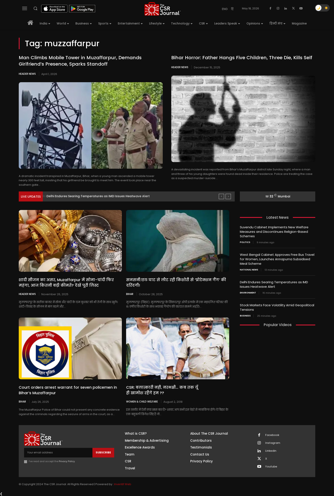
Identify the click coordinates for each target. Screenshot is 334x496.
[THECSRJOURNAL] (162, 9)
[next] (228, 196)
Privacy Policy (67, 461)
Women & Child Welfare (142, 401)
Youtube (271, 467)
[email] (58, 452)
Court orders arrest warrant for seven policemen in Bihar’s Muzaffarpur (68, 390)
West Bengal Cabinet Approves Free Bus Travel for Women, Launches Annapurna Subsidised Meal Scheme (277, 259)
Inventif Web (122, 484)
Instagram (272, 443)
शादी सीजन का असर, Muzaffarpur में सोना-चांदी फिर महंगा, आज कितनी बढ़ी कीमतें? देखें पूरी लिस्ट (66, 282)
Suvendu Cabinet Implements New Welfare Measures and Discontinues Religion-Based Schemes (274, 231)
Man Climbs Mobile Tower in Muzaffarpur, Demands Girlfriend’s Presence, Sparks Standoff (80, 61)
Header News (27, 74)
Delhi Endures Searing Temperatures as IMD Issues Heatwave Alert (274, 284)
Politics (245, 242)
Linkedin (270, 451)
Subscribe (103, 452)
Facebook (272, 435)
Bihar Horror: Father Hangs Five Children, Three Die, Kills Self (241, 57)
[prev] (221, 196)
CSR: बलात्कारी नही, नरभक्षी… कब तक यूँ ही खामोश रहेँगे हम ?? (162, 390)
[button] (35, 8)
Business (245, 315)
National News (249, 269)
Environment (248, 292)
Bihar (129, 294)
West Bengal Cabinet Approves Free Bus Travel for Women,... (93, 196)
